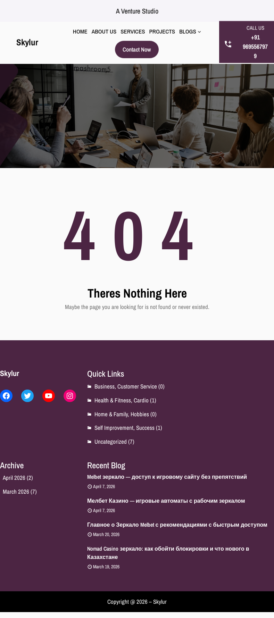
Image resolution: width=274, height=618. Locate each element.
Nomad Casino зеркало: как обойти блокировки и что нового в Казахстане (168, 553)
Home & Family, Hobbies (121, 414)
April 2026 (14, 478)
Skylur (27, 39)
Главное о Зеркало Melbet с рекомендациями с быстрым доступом (177, 524)
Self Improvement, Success (124, 428)
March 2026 (16, 491)
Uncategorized (110, 441)
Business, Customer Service (125, 386)
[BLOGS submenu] (199, 29)
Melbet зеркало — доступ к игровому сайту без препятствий (167, 477)
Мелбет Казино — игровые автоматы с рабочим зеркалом (166, 500)
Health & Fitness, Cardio (121, 400)
